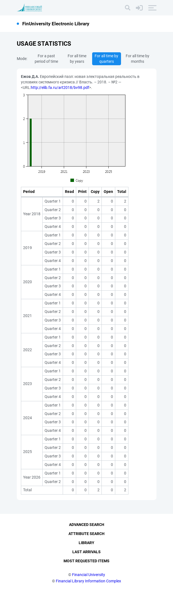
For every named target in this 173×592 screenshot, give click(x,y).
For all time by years (77, 59)
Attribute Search (86, 533)
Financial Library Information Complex (88, 581)
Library (86, 543)
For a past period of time (46, 59)
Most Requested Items (86, 561)
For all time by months (137, 59)
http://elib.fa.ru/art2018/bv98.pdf (60, 87)
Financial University (88, 574)
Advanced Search (86, 524)
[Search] (127, 7)
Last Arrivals (86, 552)
